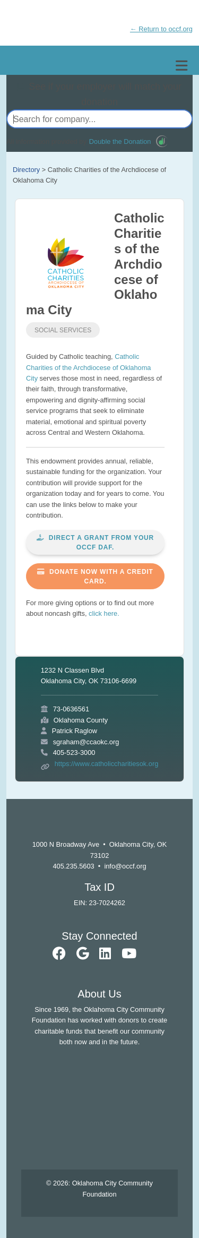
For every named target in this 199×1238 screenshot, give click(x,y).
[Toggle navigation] (181, 66)
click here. (104, 613)
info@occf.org (125, 866)
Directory (26, 170)
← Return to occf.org (161, 29)
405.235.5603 (73, 866)
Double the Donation (120, 141)
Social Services (62, 330)
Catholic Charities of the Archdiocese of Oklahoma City (88, 367)
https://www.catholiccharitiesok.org (107, 764)
